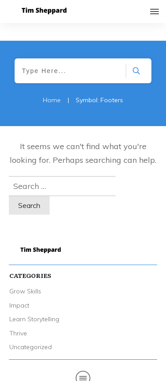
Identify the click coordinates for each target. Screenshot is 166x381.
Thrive (18, 315)
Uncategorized (30, 329)
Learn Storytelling (34, 301)
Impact (19, 288)
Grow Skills (25, 273)
